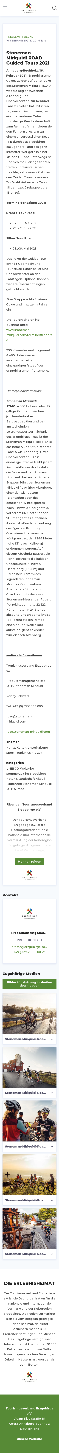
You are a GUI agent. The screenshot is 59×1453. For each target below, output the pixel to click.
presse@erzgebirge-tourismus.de (29, 947)
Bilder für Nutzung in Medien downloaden (29, 984)
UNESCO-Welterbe (20, 768)
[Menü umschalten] (5, 8)
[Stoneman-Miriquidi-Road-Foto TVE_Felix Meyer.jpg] (29, 1120)
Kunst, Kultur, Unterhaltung (27, 747)
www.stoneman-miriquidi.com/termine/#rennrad (29, 335)
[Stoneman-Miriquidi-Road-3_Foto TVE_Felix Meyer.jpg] (29, 1067)
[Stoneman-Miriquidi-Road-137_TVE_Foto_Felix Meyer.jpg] (29, 1174)
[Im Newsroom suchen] (54, 7)
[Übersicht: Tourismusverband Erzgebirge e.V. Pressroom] (29, 8)
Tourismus (23, 752)
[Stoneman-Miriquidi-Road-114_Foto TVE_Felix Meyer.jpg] (29, 1228)
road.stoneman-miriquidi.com (28, 731)
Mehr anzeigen (29, 861)
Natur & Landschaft (20, 779)
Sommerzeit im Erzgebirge (26, 773)
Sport (10, 752)
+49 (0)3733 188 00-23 (29, 952)
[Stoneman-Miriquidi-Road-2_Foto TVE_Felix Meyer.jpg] (29, 1013)
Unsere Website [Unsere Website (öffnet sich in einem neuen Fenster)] (29, 1439)
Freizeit (36, 752)
